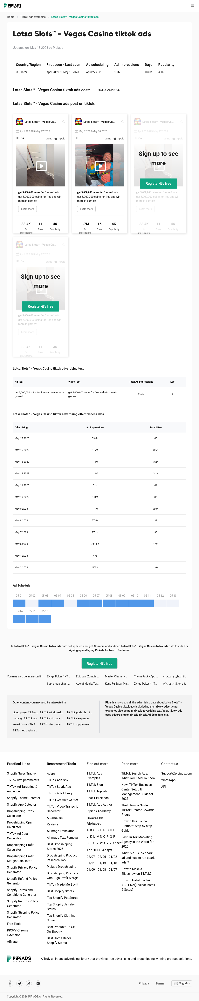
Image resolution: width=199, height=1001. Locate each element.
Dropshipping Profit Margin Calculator (20, 858)
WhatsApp (168, 780)
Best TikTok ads (98, 798)
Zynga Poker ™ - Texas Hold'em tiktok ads (61, 676)
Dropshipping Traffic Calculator (21, 813)
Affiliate (12, 942)
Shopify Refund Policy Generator (22, 881)
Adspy (51, 773)
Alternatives (55, 818)
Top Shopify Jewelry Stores (61, 907)
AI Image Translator (60, 831)
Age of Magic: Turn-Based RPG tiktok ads (90, 683)
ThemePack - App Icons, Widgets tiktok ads (148, 676)
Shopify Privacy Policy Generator (22, 870)
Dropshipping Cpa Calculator (19, 825)
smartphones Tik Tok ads (26, 724)
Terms (159, 983)
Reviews (52, 824)
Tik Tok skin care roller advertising (53, 718)
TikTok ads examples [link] (33, 16)
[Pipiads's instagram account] (38, 983)
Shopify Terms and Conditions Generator (21, 892)
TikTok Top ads (97, 791)
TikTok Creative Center (62, 800)
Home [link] (11, 16)
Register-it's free (158, 183)
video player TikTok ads (26, 712)
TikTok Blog (95, 785)
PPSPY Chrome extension (17, 933)
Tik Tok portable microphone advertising (80, 712)
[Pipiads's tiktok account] (29, 983)
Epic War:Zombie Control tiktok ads (90, 676)
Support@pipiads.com (176, 773)
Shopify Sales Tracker (22, 773)
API (163, 787)
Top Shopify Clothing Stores (61, 918)
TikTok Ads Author (99, 804)
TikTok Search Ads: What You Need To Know (138, 776)
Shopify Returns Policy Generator (22, 903)
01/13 (101, 863)
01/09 (90, 869)
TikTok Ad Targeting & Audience (22, 789)
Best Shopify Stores (60, 891)
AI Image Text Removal (63, 837)
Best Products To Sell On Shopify (61, 929)
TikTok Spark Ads (59, 787)
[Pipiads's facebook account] (10, 983)
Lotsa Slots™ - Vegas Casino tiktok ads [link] (75, 16)
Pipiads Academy (99, 811)
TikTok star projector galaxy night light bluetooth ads (53, 724)
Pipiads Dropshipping (61, 867)
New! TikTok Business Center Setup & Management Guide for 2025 (137, 792)
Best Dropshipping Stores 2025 (59, 846)
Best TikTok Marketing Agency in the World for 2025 (137, 841)
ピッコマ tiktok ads (174, 683)
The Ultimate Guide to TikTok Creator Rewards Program (137, 809)
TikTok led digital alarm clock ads (26, 730)
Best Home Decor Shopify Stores (59, 940)
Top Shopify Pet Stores (62, 898)
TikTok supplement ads (80, 724)
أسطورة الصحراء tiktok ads (177, 676)
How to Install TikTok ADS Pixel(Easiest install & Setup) (138, 884)
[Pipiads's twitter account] (19, 983)
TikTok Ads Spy (57, 780)
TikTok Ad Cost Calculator (17, 836)
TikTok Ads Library (59, 793)
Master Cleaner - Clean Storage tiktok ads (119, 676)
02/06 (101, 857)
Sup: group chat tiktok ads (61, 683)
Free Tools (14, 924)
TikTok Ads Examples (94, 776)
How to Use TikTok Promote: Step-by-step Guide (136, 825)
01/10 (112, 863)
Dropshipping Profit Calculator (20, 847)
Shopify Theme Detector (23, 798)
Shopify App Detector (21, 804)
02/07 (90, 857)
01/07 (112, 869)
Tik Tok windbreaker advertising (53, 712)
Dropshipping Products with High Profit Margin (63, 875)
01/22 (112, 857)
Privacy (144, 983)
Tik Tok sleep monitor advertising (80, 718)
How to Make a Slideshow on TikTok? (136, 871)
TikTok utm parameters (23, 780)
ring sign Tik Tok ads (25, 718)
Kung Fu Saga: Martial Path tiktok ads (119, 683)
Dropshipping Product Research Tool (62, 858)
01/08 (101, 869)
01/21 (90, 863)
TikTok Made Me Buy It (62, 884)
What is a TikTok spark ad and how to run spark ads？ (138, 857)
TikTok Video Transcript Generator (63, 809)
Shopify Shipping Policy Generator (23, 915)
